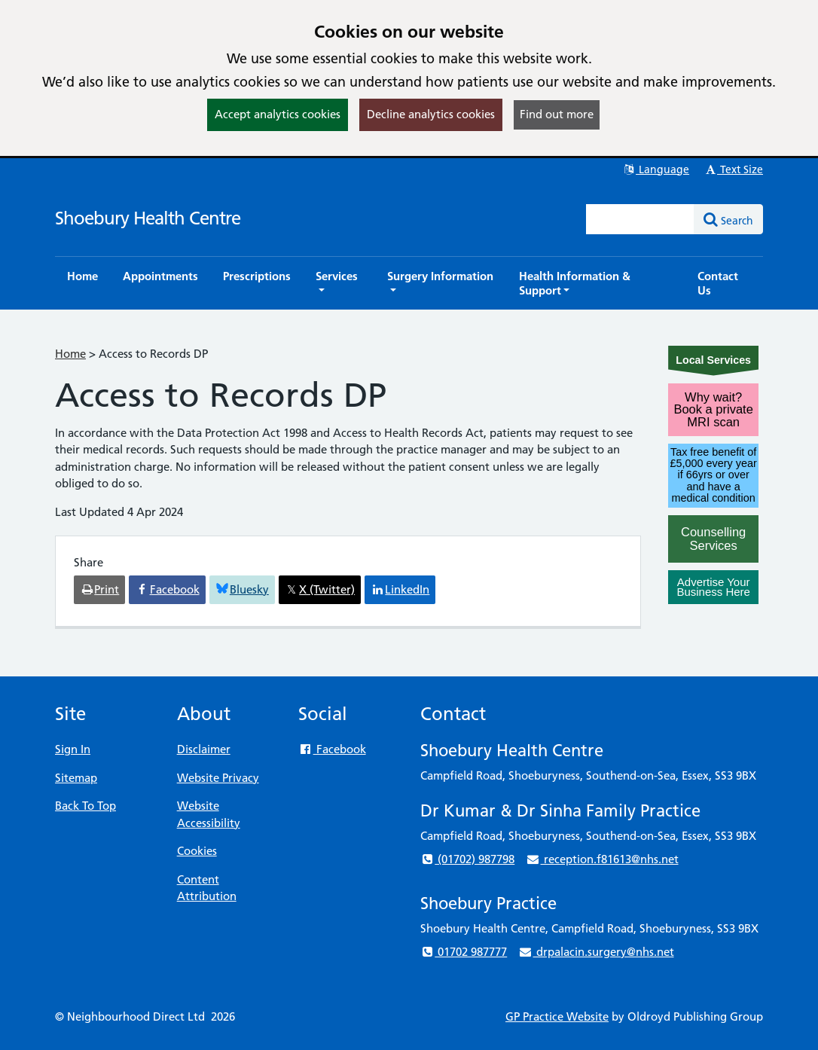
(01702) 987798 (467, 859)
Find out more (557, 114)
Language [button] (655, 169)
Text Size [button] (733, 169)
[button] (339, 283)
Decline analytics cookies (431, 114)
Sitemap (76, 778)
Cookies (197, 851)
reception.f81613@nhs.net (602, 859)
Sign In (72, 749)
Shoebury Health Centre (147, 218)
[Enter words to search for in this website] (640, 219)
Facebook (331, 749)
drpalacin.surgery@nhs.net (595, 952)
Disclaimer (203, 749)
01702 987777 (463, 952)
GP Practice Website (557, 1016)
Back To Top (85, 805)
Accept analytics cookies (277, 114)
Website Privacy (218, 778)
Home (70, 353)
